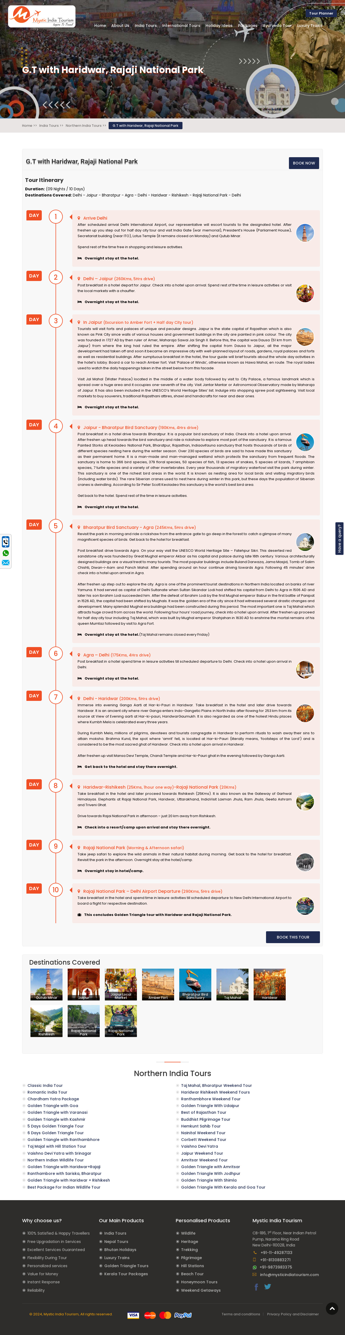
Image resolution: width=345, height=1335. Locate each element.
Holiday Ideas (219, 25)
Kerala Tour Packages (126, 1274)
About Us (120, 25)
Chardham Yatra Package (53, 1099)
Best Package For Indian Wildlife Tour (64, 1187)
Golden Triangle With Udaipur (210, 1105)
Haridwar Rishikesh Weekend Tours (215, 1092)
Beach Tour (192, 1274)
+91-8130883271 (272, 1260)
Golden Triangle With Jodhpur (210, 1173)
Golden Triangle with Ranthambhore (63, 1139)
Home (100, 25)
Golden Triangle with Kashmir (56, 1119)
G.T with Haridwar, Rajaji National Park (145, 125)
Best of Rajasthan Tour (203, 1112)
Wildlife (188, 1233)
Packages (247, 25)
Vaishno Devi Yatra (199, 1146)
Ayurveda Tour (277, 25)
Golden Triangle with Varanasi (57, 1112)
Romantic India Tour (47, 1092)
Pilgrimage (191, 1257)
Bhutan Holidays (120, 1249)
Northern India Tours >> (86, 125)
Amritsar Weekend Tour (204, 1160)
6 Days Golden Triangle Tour (55, 1133)
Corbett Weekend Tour (203, 1139)
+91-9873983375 (272, 1267)
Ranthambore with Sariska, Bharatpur (64, 1173)
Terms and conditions (241, 1314)
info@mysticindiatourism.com (286, 1274)
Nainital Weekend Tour (203, 1133)
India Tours (115, 1233)
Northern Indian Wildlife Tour (55, 1160)
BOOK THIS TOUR (293, 937)
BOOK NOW (304, 163)
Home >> (29, 125)
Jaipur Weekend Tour (202, 1153)
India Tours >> (51, 125)
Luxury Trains (117, 1257)
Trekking (189, 1249)
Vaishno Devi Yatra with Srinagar (59, 1153)
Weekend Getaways (201, 1290)
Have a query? (339, 539)
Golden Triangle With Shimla (209, 1180)
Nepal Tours (116, 1241)
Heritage (189, 1241)
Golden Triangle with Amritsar (210, 1166)
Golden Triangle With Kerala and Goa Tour (223, 1187)
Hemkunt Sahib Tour (201, 1126)
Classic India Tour (45, 1085)
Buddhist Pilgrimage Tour (205, 1119)
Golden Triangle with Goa (52, 1105)
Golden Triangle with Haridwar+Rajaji (63, 1166)
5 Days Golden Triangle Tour (55, 1126)
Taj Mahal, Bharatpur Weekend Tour (216, 1085)
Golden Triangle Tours (126, 1266)
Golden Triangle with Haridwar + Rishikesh (68, 1180)
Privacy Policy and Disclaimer (293, 1314)
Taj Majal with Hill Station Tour (56, 1146)
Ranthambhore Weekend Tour (211, 1099)
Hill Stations (192, 1266)
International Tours (181, 25)
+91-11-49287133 (272, 1252)
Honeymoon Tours (199, 1282)
